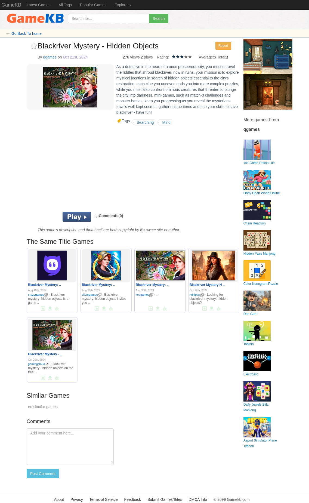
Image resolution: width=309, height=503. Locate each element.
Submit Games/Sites (164, 499)
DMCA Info (198, 499)
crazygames (38, 294)
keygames (144, 294)
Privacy (76, 499)
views (135, 57)
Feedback (132, 499)
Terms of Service (103, 499)
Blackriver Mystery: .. (44, 285)
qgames (50, 57)
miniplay (197, 294)
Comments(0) (108, 216)
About (59, 499)
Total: (221, 57)
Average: (206, 57)
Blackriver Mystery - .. (45, 354)
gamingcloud (38, 364)
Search (159, 18)
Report (223, 46)
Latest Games (38, 5)
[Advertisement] (90, 168)
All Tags (65, 5)
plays (148, 57)
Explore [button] (123, 5)
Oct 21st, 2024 (75, 57)
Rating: (163, 57)
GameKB (11, 5)
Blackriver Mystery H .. (207, 285)
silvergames (91, 294)
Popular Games (93, 5)
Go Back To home (26, 33)
